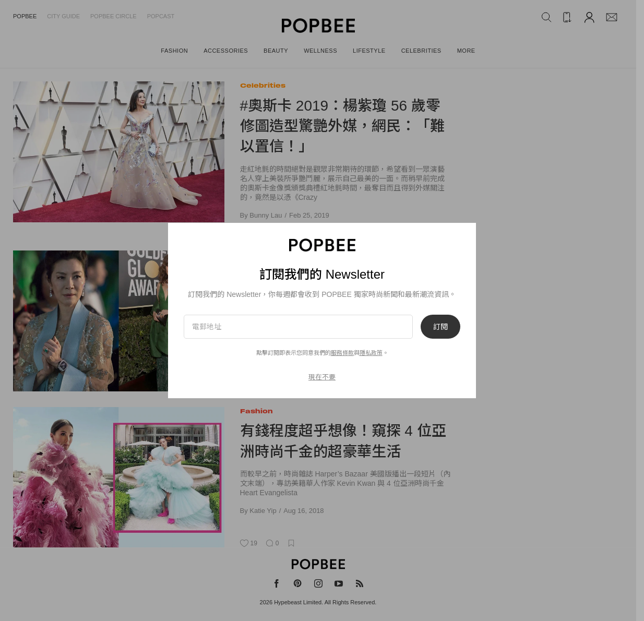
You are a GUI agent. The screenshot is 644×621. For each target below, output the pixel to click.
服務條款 (342, 353)
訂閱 (440, 327)
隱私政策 (371, 353)
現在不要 (322, 377)
